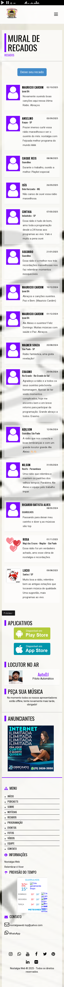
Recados (12, 817)
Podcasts (13, 801)
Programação (15, 822)
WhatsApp (14, 933)
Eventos (12, 827)
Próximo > (8, 613)
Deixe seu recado (32, 72)
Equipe (11, 843)
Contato (12, 848)
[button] (56, 14)
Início (11, 796)
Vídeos (11, 838)
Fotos (11, 833)
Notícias (12, 812)
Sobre (11, 807)
